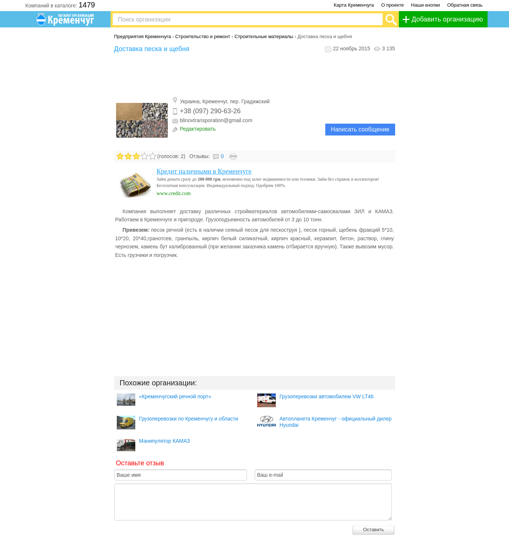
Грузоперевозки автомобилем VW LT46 (326, 396)
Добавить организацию (447, 19)
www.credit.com (174, 193)
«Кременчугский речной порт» (175, 396)
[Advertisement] (254, 75)
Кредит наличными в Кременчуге (204, 171)
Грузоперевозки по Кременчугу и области (188, 419)
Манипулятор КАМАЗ (164, 441)
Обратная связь (465, 5)
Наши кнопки (425, 5)
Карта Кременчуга (354, 5)
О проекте (392, 5)
